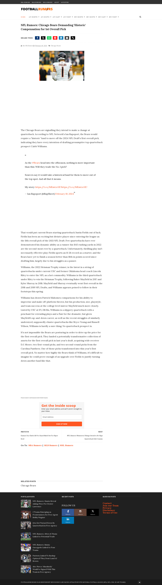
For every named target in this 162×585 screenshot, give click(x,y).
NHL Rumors (47, 2)
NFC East (102, 17)
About (56, 2)
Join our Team (111, 505)
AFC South (45, 17)
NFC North (78, 17)
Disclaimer (109, 510)
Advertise (65, 2)
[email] (62, 417)
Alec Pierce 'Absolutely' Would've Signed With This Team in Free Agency (44, 569)
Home (23, 17)
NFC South (90, 17)
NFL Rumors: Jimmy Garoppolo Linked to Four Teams (44, 547)
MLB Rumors (36, 2)
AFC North (33, 17)
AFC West (67, 17)
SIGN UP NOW (61, 424)
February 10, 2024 (64, 193)
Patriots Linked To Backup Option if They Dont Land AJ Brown (45, 558)
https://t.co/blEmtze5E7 (48, 187)
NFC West (113, 17)
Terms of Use (110, 512)
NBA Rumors (25, 2)
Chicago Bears (56, 46)
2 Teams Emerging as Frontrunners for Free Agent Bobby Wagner (45, 515)
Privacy (107, 507)
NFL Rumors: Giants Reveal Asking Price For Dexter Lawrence (44, 504)
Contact (107, 503)
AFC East (56, 17)
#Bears (36, 162)
